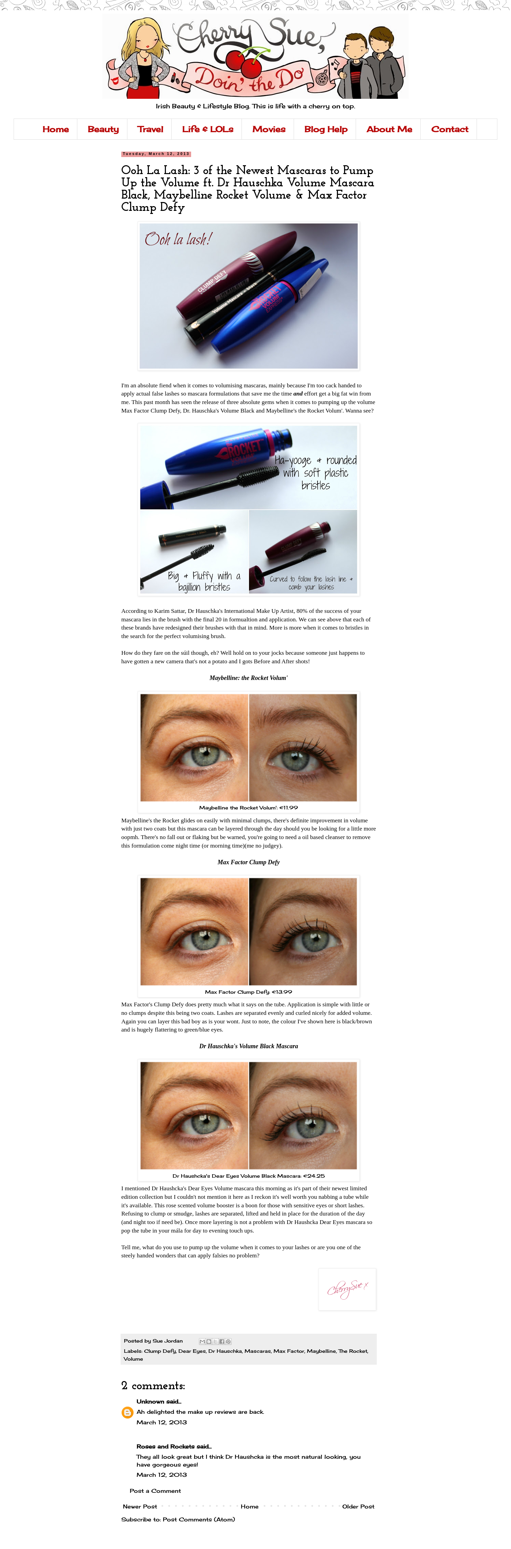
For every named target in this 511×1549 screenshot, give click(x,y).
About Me (389, 129)
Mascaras (258, 1351)
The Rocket (353, 1351)
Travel (150, 129)
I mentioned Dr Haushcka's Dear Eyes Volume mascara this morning (203, 1188)
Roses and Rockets (166, 1446)
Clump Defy (160, 1351)
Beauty (103, 129)
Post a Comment (155, 1490)
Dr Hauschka (225, 1351)
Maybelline (321, 1351)
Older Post (358, 1506)
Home (56, 129)
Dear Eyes (192, 1351)
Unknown (150, 1401)
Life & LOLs (207, 129)
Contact (449, 129)
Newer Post (140, 1506)
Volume (133, 1359)
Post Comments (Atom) (199, 1519)
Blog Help (326, 129)
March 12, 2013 (162, 1422)
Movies (268, 129)
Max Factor (289, 1351)
